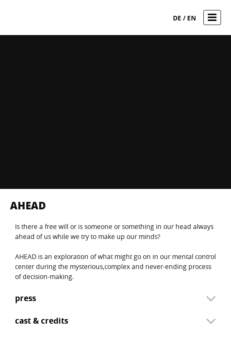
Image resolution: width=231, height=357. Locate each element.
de (178, 18)
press (25, 298)
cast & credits (41, 320)
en (191, 18)
